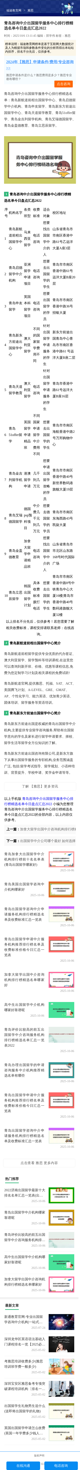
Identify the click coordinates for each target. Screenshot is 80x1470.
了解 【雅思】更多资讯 (40, 786)
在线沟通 (23, 1465)
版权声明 (39, 1455)
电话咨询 (61, 1465)
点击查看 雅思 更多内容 (39, 1163)
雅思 (30, 10)
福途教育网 (13, 10)
